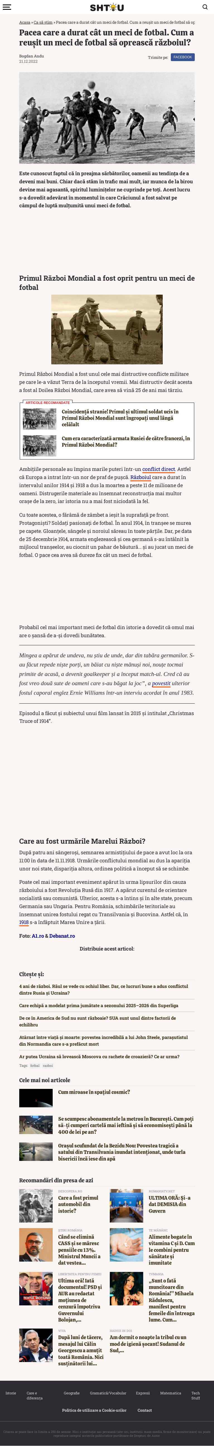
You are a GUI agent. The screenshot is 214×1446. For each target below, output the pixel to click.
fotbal (35, 1065)
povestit (161, 683)
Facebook (183, 57)
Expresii (142, 1393)
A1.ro (38, 935)
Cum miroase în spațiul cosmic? (94, 1092)
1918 (24, 922)
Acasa (24, 22)
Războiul (140, 477)
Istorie (11, 1393)
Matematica (170, 1393)
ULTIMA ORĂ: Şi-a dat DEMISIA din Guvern (170, 1204)
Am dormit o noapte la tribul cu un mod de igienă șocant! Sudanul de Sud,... (148, 1344)
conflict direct (158, 469)
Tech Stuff (195, 1395)
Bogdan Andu (31, 56)
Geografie (71, 1393)
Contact (145, 1410)
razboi (48, 1065)
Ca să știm (43, 22)
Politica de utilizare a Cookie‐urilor (94, 1410)
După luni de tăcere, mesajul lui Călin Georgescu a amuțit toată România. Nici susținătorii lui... (81, 1350)
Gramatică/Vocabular (107, 1393)
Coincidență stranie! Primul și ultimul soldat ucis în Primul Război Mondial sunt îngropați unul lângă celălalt (120, 418)
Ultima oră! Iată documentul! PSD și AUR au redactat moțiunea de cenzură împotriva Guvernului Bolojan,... (80, 1300)
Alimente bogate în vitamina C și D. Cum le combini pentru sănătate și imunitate (172, 1250)
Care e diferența (35, 1395)
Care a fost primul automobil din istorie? (78, 1204)
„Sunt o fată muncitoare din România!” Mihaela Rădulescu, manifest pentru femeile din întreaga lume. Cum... (172, 1300)
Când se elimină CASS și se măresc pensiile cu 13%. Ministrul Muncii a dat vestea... (79, 1250)
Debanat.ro (62, 935)
